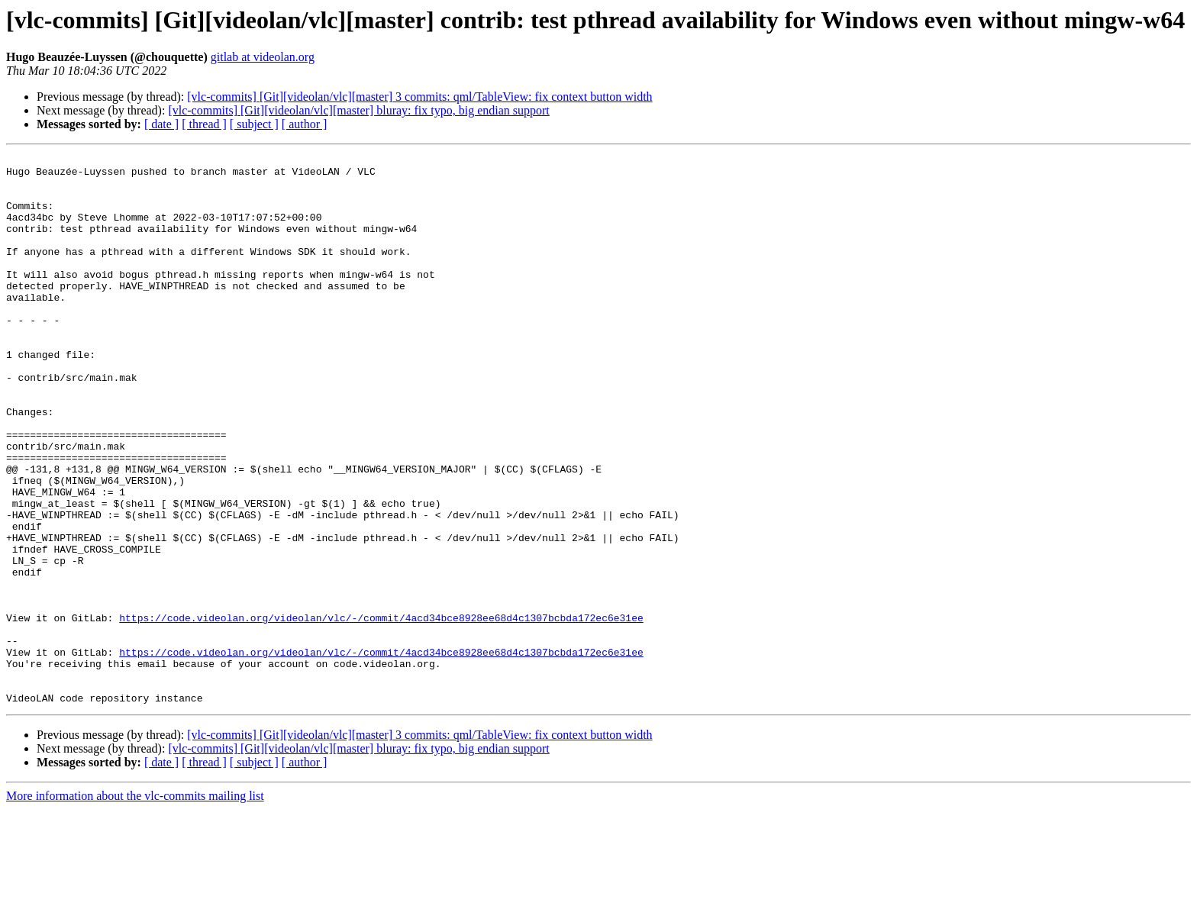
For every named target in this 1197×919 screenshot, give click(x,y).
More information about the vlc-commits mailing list (135, 905)
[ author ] (304, 124)
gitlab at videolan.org (263, 56)
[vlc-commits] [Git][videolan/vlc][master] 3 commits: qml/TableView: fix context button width (419, 96)
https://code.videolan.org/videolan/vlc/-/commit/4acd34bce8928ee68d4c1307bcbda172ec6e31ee (381, 711)
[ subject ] (254, 124)
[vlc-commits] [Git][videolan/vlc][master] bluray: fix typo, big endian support (358, 110)
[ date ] (161, 124)
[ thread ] (204, 124)
